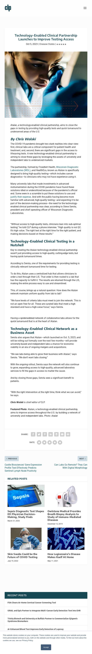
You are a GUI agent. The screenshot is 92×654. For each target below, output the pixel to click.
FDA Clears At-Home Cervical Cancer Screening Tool (32, 602)
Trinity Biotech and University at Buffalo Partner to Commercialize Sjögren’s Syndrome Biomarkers (42, 619)
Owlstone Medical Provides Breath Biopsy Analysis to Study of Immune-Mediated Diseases (64, 515)
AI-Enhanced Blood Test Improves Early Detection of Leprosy (36, 629)
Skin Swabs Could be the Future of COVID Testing (22, 555)
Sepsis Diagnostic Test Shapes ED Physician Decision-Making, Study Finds (26, 514)
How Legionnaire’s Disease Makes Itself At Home (64, 555)
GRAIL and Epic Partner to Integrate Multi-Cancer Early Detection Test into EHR (44, 610)
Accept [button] (46, 647)
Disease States (47, 44)
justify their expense (20, 196)
